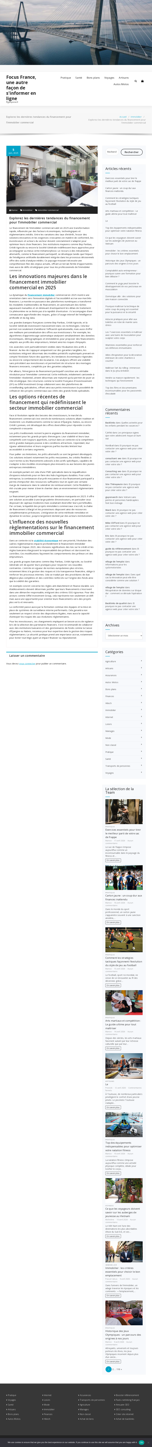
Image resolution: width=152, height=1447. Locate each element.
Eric (107, 535)
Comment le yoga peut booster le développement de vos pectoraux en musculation (123, 286)
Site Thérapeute (114, 484)
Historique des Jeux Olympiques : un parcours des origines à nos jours (123, 262)
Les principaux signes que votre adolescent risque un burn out (123, 435)
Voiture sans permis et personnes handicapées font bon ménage (122, 500)
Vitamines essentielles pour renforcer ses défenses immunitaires (123, 346)
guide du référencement (118, 548)
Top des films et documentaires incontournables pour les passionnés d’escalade (123, 390)
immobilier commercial (48, 210)
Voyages (109, 77)
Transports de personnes (117, 765)
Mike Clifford (112, 522)
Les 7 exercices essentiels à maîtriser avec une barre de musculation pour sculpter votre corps (123, 335)
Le (106, 220)
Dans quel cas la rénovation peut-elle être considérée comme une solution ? (122, 577)
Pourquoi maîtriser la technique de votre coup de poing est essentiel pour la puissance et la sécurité (122, 309)
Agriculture (110, 661)
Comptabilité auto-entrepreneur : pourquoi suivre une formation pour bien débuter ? (123, 273)
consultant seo (113, 458)
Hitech (108, 703)
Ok (141, 1442)
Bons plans (93, 77)
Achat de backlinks (125, 1418)
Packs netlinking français (128, 1400)
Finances (109, 696)
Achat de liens (87, 1418)
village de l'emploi (115, 561)
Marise (13, 210)
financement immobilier (41, 294)
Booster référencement (127, 1395)
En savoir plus (113, 860)
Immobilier (136, 116)
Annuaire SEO (122, 1404)
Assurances (111, 675)
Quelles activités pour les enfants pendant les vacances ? (123, 424)
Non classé (110, 745)
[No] (148, 1442)
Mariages (110, 731)
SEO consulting (123, 1409)
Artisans (124, 77)
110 (118, 1369)
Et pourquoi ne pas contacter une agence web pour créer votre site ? (123, 448)
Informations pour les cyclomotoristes (116, 566)
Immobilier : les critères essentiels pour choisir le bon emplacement (122, 252)
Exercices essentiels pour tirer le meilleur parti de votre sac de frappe (123, 180)
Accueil (122, 116)
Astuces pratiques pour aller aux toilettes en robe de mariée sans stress (121, 322)
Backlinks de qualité (116, 603)
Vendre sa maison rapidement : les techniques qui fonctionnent (122, 379)
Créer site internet (125, 1414)
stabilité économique (46, 540)
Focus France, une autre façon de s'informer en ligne (21, 87)
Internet (109, 717)
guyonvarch (111, 497)
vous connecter (27, 663)
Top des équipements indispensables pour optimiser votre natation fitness (123, 229)
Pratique (66, 77)
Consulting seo (113, 471)
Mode (108, 738)
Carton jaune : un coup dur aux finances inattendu (120, 189)
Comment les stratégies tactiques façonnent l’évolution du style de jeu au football (123, 201)
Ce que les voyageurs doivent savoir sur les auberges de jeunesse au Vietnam (123, 240)
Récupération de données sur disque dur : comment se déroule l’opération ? (123, 593)
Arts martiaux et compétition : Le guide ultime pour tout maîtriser (121, 212)
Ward (108, 510)
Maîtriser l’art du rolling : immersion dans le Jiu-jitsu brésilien (122, 369)
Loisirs (108, 724)
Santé (78, 77)
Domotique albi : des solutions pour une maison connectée (123, 298)
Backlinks (110, 422)
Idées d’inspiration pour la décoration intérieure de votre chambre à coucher (123, 357)
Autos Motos (121, 84)
